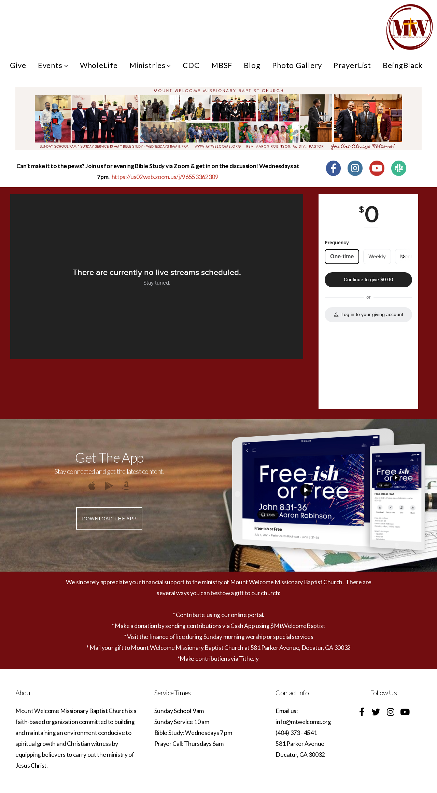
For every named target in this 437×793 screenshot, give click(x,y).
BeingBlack (403, 65)
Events (53, 65)
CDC (191, 65)
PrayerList (352, 65)
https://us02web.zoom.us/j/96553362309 (165, 176)
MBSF (221, 65)
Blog (252, 65)
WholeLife (99, 65)
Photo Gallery (297, 65)
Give (18, 65)
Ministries (150, 65)
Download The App (109, 518)
